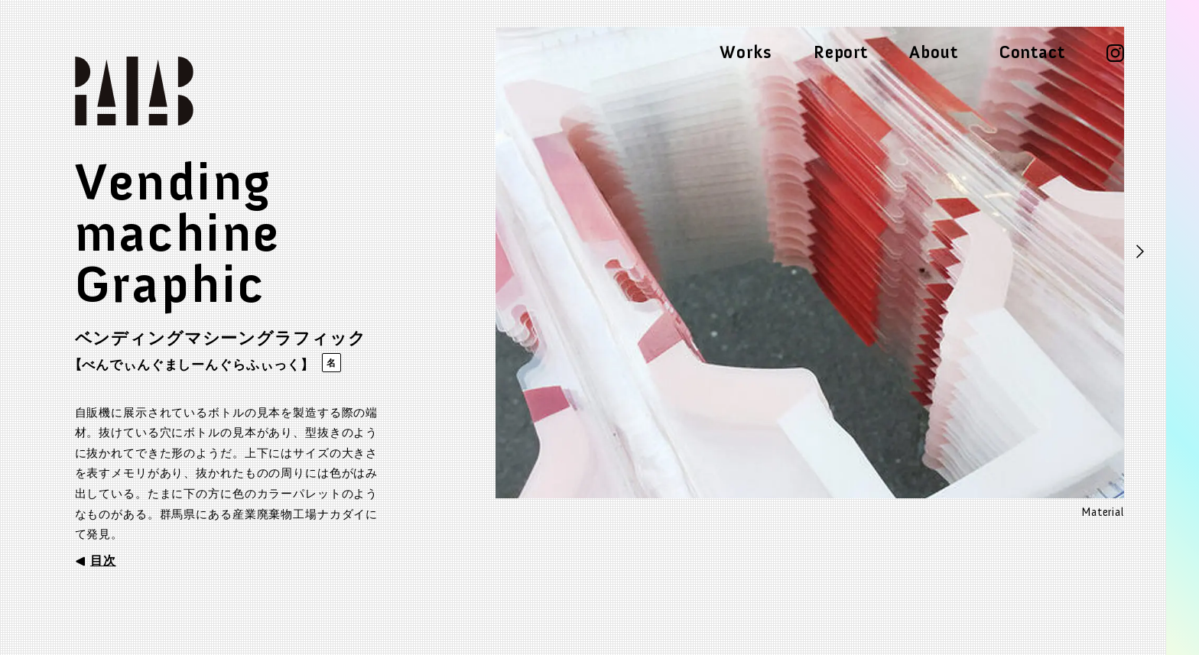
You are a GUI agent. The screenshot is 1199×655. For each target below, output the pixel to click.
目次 (103, 560)
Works (746, 53)
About (933, 53)
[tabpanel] (810, 273)
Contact (1032, 53)
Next (1140, 253)
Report (841, 53)
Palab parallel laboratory (153, 91)
